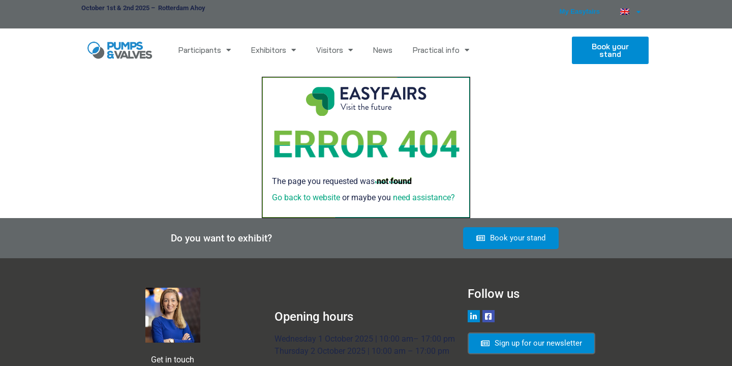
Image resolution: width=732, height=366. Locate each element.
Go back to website (306, 197)
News (382, 50)
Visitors (334, 50)
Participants (204, 50)
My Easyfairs (580, 11)
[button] (610, 50)
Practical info (441, 50)
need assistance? (424, 197)
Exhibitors (273, 50)
